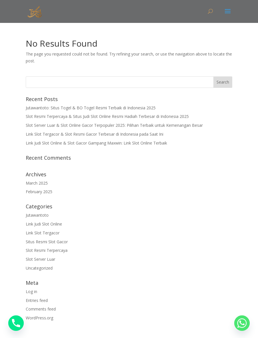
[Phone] (16, 323)
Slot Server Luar (40, 259)
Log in (31, 291)
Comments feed (41, 309)
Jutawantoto (37, 215)
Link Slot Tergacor (42, 233)
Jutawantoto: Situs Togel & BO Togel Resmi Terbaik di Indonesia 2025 (91, 107)
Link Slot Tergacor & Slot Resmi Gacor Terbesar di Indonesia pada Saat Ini (94, 134)
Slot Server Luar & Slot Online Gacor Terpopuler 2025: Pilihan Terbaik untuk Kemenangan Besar (114, 125)
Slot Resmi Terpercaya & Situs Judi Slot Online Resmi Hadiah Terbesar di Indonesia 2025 (107, 116)
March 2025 (37, 183)
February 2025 (39, 191)
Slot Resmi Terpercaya (47, 250)
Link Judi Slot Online (44, 224)
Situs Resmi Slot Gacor (47, 241)
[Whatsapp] (242, 323)
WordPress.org (39, 318)
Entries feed (37, 300)
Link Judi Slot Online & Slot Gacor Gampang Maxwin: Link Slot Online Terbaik (96, 143)
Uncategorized (39, 268)
